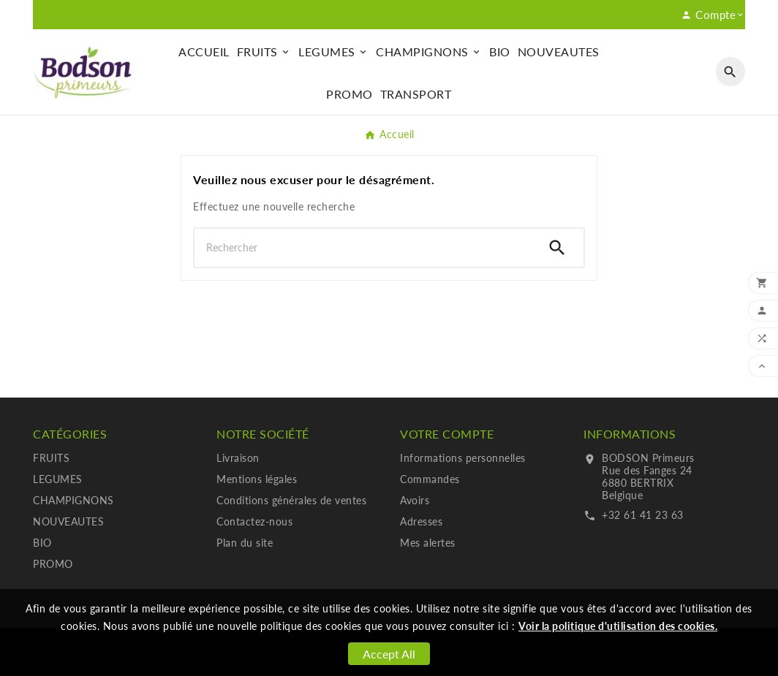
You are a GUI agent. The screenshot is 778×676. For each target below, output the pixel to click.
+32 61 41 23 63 (643, 515)
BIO (42, 542)
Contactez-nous (254, 521)
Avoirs (414, 500)
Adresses (421, 521)
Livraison (238, 458)
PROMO (53, 564)
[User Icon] (713, 14)
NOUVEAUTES (68, 521)
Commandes (430, 479)
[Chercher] (362, 248)
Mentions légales (256, 479)
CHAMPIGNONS (73, 500)
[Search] (557, 247)
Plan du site (244, 542)
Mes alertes (428, 542)
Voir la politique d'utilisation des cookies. (617, 626)
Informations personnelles (463, 458)
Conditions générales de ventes (291, 500)
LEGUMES (58, 479)
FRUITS (51, 458)
